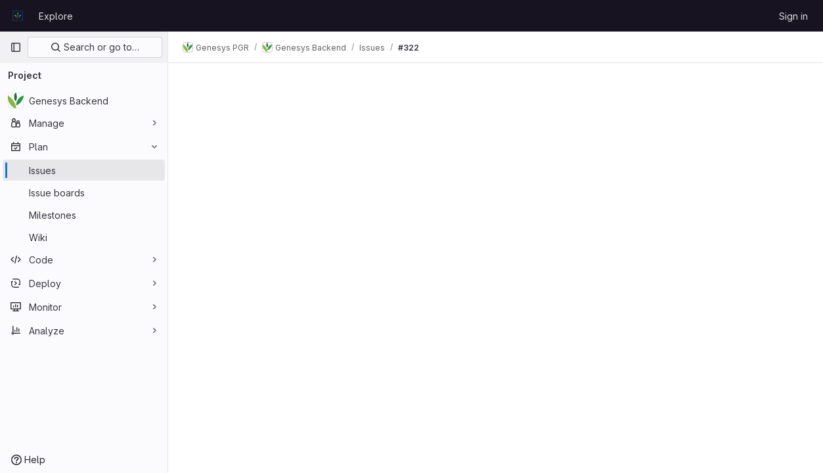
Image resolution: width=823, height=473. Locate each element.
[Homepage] (17, 15)
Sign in (793, 16)
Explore (56, 16)
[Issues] (84, 170)
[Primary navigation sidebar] (15, 47)
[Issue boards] (84, 192)
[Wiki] (84, 237)
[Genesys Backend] (84, 100)
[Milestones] (84, 214)
